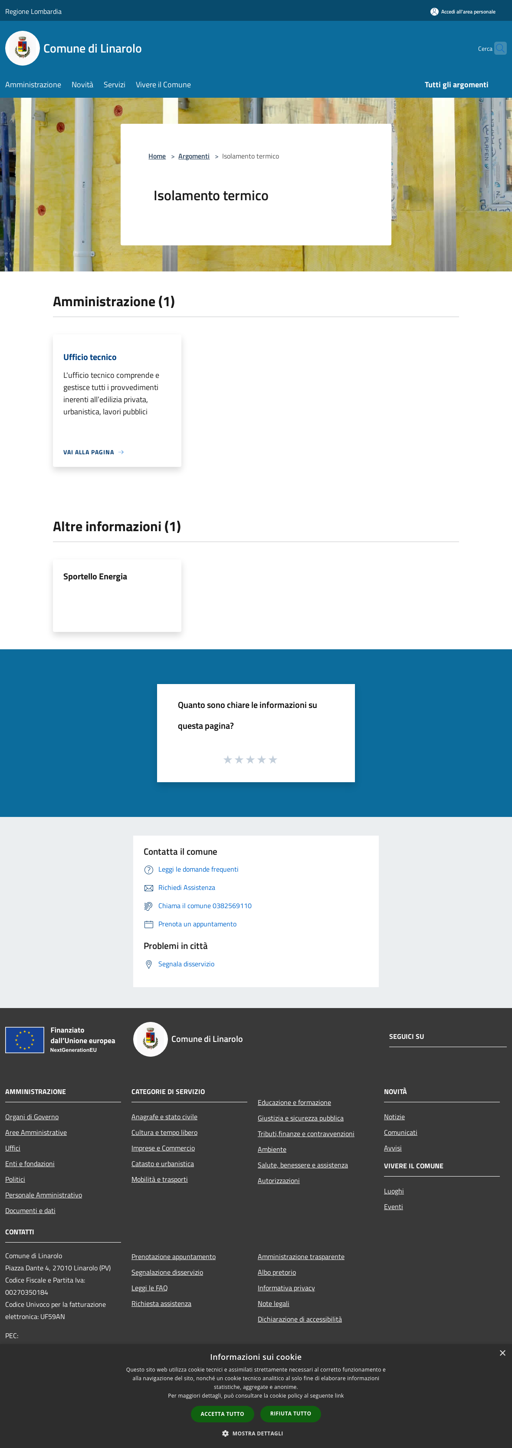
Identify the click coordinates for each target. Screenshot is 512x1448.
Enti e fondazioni (30, 1163)
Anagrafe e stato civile (164, 1116)
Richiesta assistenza (161, 1303)
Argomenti (194, 156)
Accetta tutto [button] (222, 1414)
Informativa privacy (286, 1288)
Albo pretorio (277, 1272)
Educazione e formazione (294, 1102)
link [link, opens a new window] (339, 1395)
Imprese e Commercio (163, 1148)
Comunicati (400, 1132)
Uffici (12, 1148)
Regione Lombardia (33, 11)
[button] (256, 1433)
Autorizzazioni (279, 1180)
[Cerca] (496, 48)
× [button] (502, 1353)
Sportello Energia (95, 576)
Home (157, 156)
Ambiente (272, 1149)
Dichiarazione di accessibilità (300, 1319)
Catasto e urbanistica (162, 1163)
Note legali (273, 1303)
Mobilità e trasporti (159, 1179)
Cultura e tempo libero (164, 1132)
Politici (15, 1179)
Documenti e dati (30, 1210)
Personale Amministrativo (43, 1195)
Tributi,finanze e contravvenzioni (306, 1133)
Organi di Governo (32, 1116)
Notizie (394, 1116)
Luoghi (394, 1191)
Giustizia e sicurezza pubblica (301, 1118)
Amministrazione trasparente (301, 1256)
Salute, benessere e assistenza (303, 1165)
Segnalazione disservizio (167, 1272)
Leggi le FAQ (149, 1288)
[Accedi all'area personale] (463, 11)
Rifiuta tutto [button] (291, 1413)
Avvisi (393, 1148)
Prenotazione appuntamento (173, 1256)
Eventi (393, 1206)
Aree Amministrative (36, 1132)
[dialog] (256, 1396)
